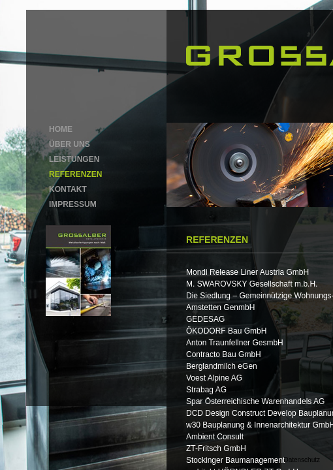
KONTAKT (68, 189)
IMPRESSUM (73, 204)
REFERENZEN (75, 174)
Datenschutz (301, 459)
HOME (60, 129)
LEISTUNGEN (74, 159)
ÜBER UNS (69, 144)
